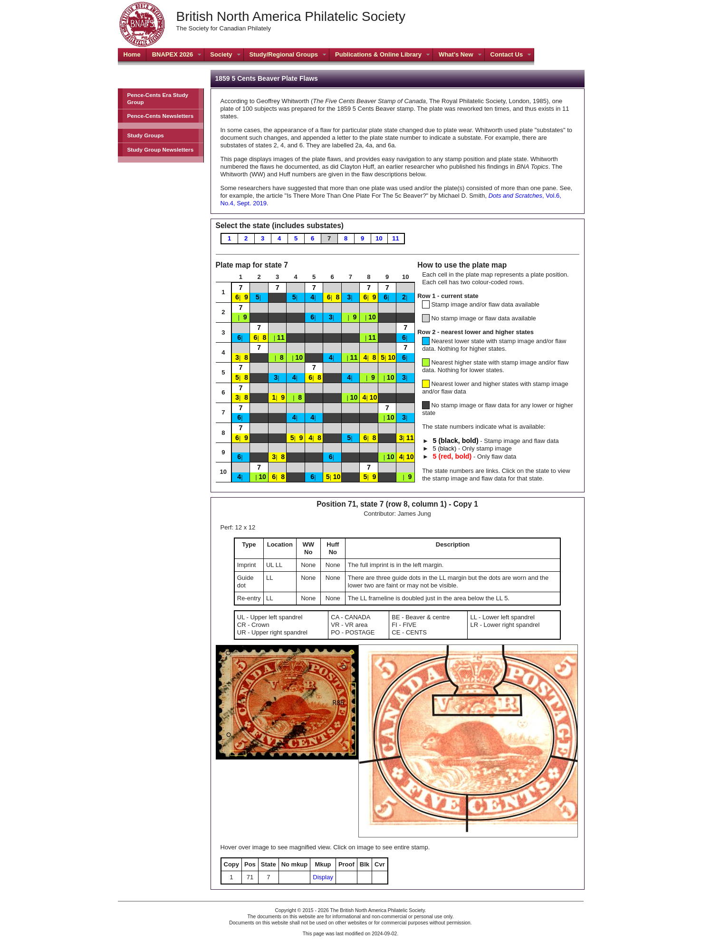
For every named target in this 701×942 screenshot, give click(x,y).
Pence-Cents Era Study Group (158, 98)
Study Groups (145, 135)
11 (395, 238)
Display (323, 877)
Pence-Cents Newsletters (160, 116)
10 (378, 238)
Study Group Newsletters (160, 149)
